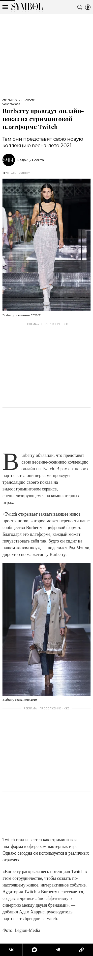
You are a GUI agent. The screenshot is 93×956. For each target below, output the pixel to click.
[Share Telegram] (58, 950)
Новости (29, 100)
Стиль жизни (11, 100)
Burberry (24, 172)
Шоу (13, 172)
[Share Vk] (11, 950)
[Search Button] (80, 7)
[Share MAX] (34, 950)
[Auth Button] (88, 7)
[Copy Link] (81, 950)
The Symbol (27, 7)
